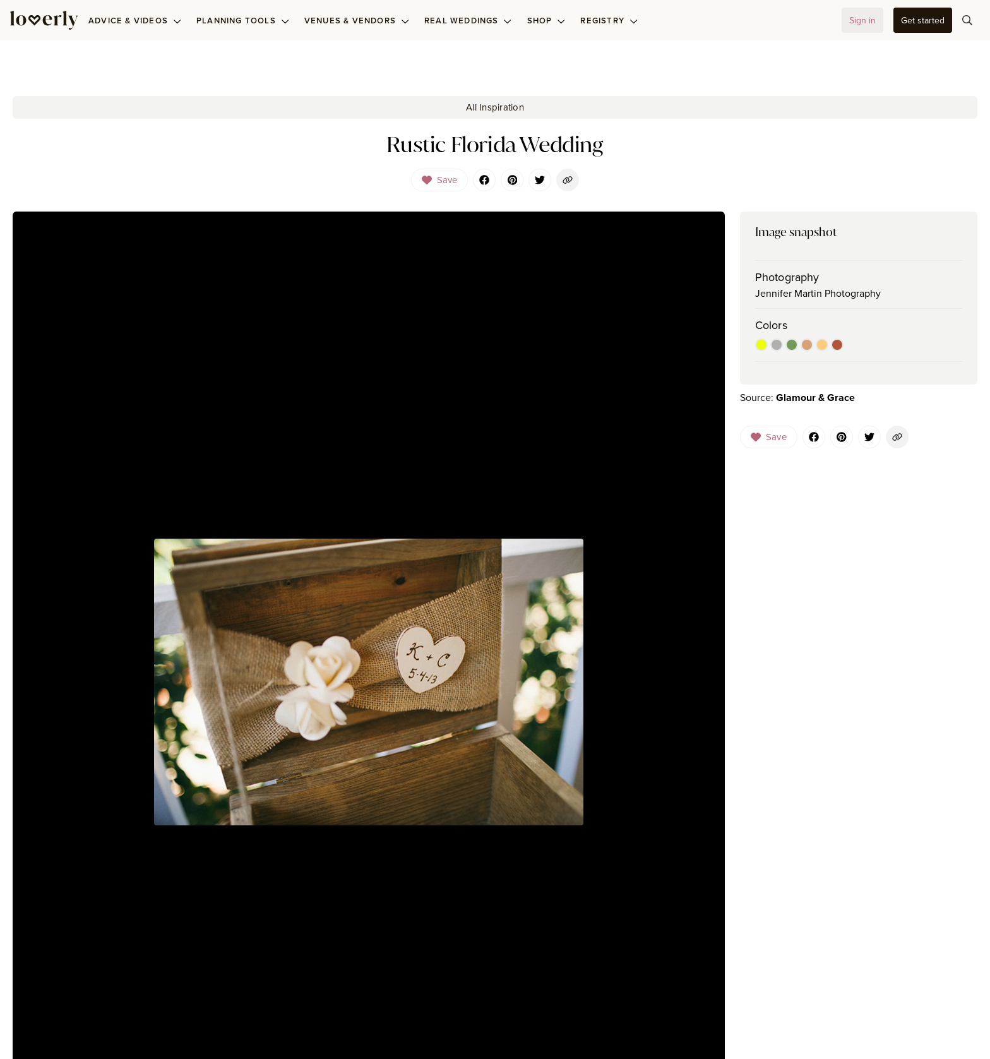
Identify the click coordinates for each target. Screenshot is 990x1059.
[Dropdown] (439, 180)
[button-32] (862, 20)
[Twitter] (539, 180)
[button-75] (967, 20)
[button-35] (922, 20)
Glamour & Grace (815, 397)
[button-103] (567, 180)
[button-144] (897, 437)
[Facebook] (484, 180)
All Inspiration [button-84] (495, 107)
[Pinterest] (512, 180)
